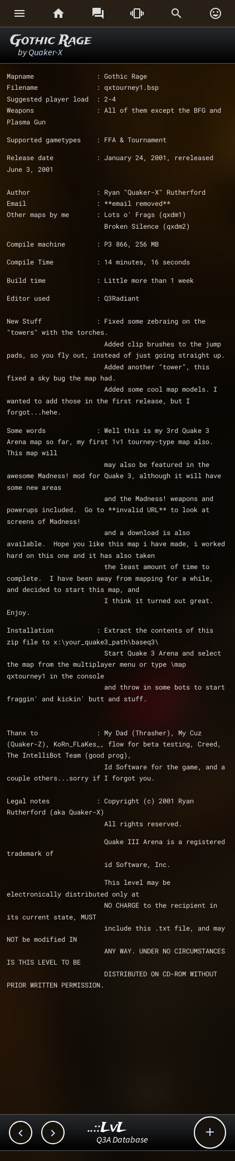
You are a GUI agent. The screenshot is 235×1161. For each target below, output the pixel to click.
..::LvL (107, 1128)
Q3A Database (122, 1139)
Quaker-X (45, 51)
